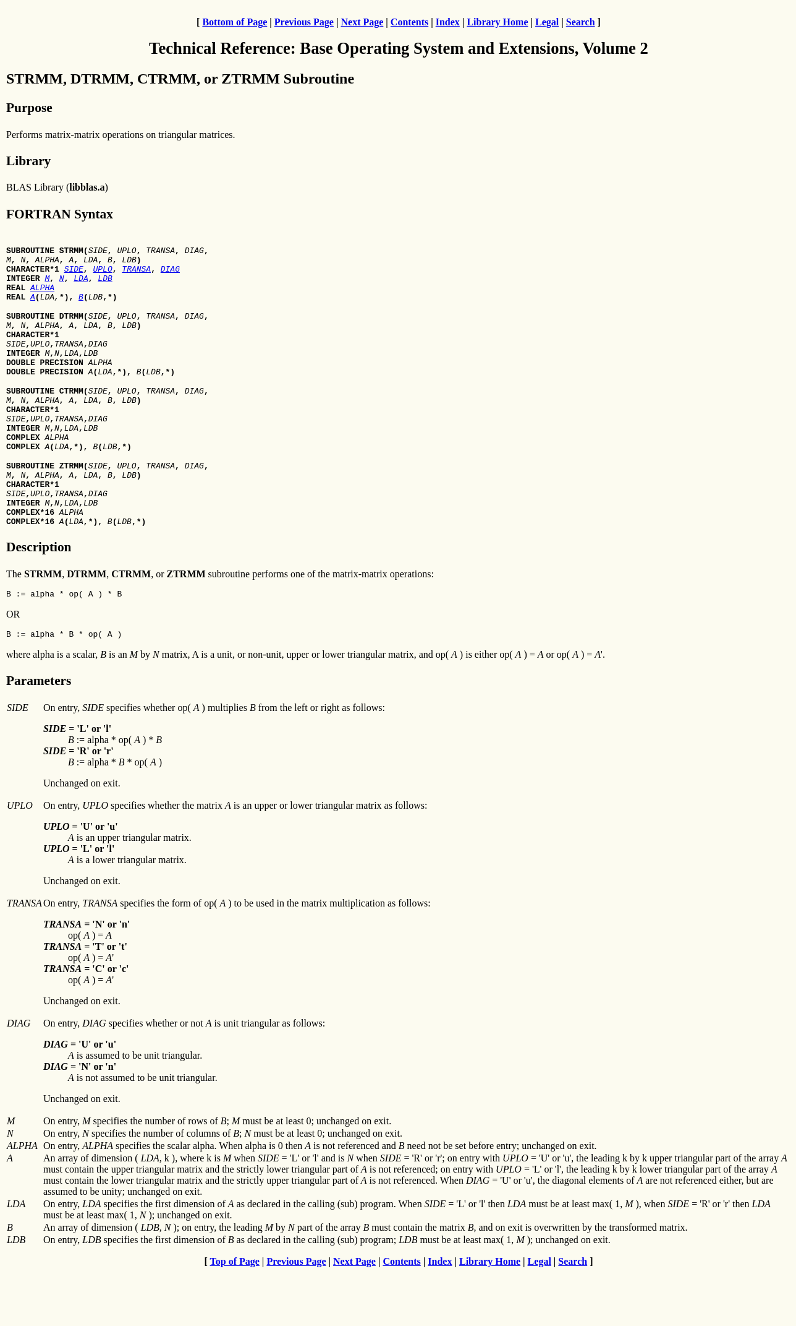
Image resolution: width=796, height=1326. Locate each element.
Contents (409, 22)
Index (448, 22)
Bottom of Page (234, 22)
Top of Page (235, 1315)
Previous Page (304, 22)
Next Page (362, 22)
